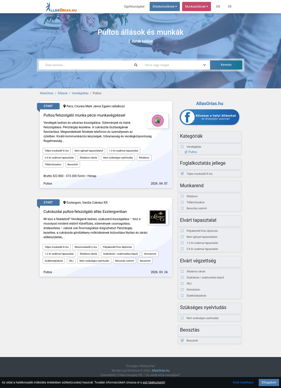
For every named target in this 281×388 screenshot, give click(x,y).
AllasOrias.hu (160, 370)
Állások (63, 93)
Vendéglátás (80, 93)
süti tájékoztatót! (154, 382)
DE (230, 6)
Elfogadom (269, 382)
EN (218, 6)
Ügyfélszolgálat (134, 6)
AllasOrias (46, 93)
